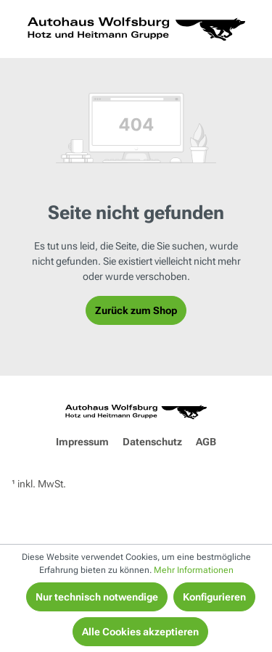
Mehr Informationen (194, 570)
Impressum (82, 441)
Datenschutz (152, 441)
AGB (206, 441)
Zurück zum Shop (136, 310)
